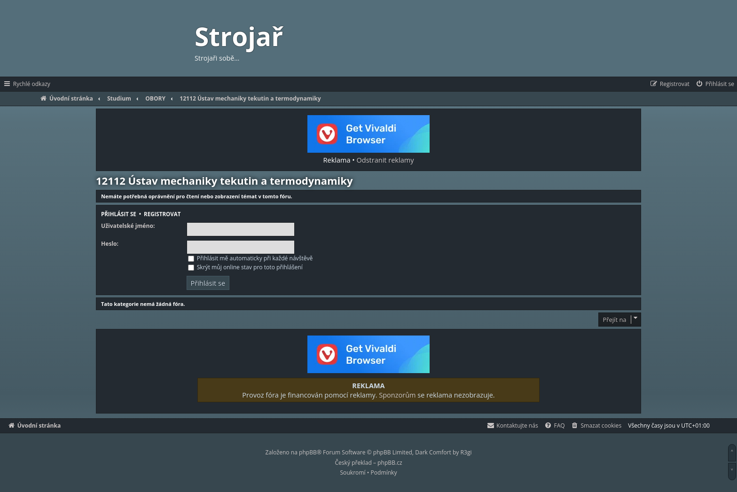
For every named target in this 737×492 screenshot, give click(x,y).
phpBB (308, 452)
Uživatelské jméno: (128, 226)
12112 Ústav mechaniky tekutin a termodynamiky (224, 180)
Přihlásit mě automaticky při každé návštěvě (250, 258)
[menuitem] (714, 84)
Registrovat (162, 214)
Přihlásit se (118, 214)
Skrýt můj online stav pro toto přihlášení (245, 267)
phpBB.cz (389, 463)
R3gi (466, 452)
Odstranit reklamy (385, 159)
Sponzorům (397, 394)
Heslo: (109, 244)
